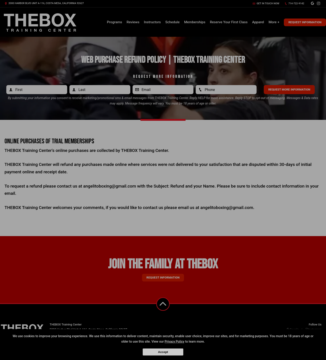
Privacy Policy (174, 341)
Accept (163, 352)
